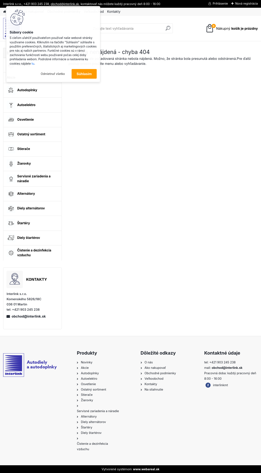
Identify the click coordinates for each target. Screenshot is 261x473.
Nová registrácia (246, 3)
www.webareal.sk (146, 469)
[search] (168, 30)
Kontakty (113, 12)
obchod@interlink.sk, (65, 4)
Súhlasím (84, 74)
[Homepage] (4, 12)
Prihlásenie (220, 3)
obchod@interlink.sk (29, 316)
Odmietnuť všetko (53, 74)
